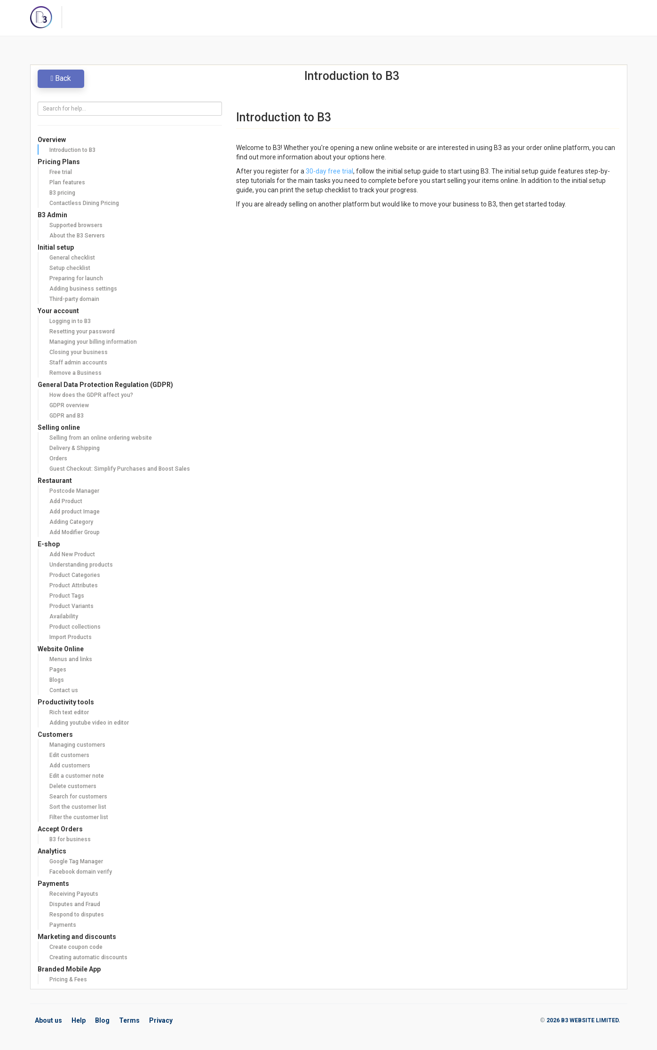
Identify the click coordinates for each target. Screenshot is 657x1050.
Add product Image (74, 511)
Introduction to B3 (72, 150)
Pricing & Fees (68, 979)
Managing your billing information (93, 342)
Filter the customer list (78, 817)
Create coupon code (76, 947)
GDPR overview (69, 405)
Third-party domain (74, 299)
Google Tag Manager (76, 861)
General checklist (72, 257)
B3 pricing (62, 192)
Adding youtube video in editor (89, 722)
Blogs (56, 680)
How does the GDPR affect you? (91, 395)
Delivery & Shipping (74, 448)
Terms (129, 1020)
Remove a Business (75, 373)
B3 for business (70, 839)
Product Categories (74, 575)
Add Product (65, 501)
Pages (57, 669)
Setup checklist (69, 268)
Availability (63, 616)
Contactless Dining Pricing (84, 203)
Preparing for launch (76, 278)
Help (78, 1020)
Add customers (69, 765)
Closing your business (78, 352)
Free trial (60, 172)
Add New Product (72, 554)
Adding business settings (83, 288)
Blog (102, 1020)
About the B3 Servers (77, 235)
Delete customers (72, 786)
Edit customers (69, 755)
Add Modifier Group (74, 532)
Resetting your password (82, 331)
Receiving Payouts (73, 894)
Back (61, 78)
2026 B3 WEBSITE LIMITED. (583, 1020)
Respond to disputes (76, 914)
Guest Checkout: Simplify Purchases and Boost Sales (119, 469)
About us (48, 1020)
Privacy (161, 1020)
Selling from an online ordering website (100, 437)
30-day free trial (329, 171)
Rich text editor (69, 712)
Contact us (63, 690)
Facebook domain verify (80, 871)
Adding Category (71, 522)
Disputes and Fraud (74, 904)
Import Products (70, 637)
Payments (62, 925)
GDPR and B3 (66, 415)
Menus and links (70, 659)
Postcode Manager (74, 491)
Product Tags (66, 595)
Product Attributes (73, 585)
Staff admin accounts (78, 362)
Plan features (67, 182)
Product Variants (71, 606)
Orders (58, 458)
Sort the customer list (77, 807)
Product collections (75, 627)
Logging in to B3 (70, 321)
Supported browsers (76, 225)
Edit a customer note (76, 776)
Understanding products (81, 564)
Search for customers (78, 796)
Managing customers (77, 745)
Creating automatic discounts (88, 957)
